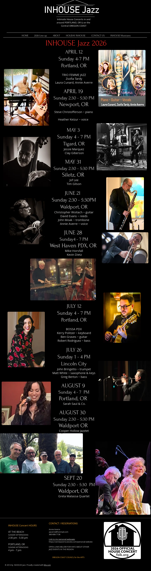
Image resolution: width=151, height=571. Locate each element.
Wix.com (47, 565)
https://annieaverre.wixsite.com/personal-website (70, 541)
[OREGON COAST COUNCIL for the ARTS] (68, 557)
